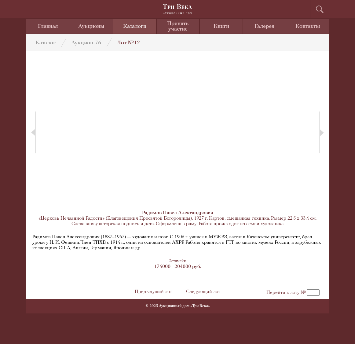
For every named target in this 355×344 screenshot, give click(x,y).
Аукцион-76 (86, 43)
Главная (48, 26)
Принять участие (177, 26)
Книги (221, 26)
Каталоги (134, 26)
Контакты (307, 26)
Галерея (264, 26)
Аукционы (91, 26)
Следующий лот (203, 291)
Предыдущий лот (153, 291)
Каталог (45, 43)
